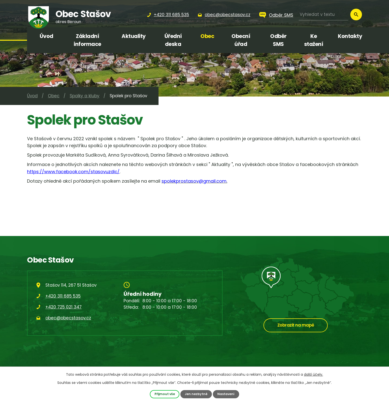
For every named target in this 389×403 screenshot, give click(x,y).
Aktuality (134, 36)
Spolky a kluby (84, 96)
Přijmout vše (164, 394)
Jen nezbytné (196, 394)
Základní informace (87, 40)
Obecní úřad (240, 40)
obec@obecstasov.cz (68, 318)
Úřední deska (173, 40)
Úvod (46, 36)
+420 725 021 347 (63, 307)
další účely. (313, 374)
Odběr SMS (281, 15)
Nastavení (226, 394)
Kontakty (350, 36)
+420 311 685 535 (63, 296)
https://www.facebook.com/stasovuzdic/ (73, 171)
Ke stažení (313, 40)
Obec (207, 36)
